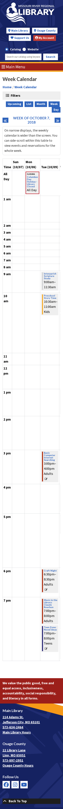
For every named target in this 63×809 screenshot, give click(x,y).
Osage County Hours (18, 765)
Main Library (19, 31)
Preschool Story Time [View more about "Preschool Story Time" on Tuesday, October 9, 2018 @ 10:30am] (50, 296)
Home (7, 87)
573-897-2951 (13, 760)
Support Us (20, 38)
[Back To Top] (31, 801)
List (28, 104)
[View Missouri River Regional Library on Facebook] (6, 784)
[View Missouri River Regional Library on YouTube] (24, 784)
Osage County (46, 31)
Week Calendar (25, 87)
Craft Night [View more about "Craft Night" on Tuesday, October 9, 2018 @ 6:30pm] (50, 570)
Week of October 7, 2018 (33, 120)
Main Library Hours (17, 732)
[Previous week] (5, 120)
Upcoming (14, 104)
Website (33, 49)
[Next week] (57, 120)
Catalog (15, 49)
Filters (15, 95)
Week (54, 104)
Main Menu (13, 67)
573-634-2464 (13, 727)
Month (41, 104)
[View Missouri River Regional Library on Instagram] (15, 784)
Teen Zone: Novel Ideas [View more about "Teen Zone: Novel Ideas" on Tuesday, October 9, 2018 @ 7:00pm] (50, 628)
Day (56, 110)
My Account (44, 38)
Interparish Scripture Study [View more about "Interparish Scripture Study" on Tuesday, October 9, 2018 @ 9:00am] (50, 276)
